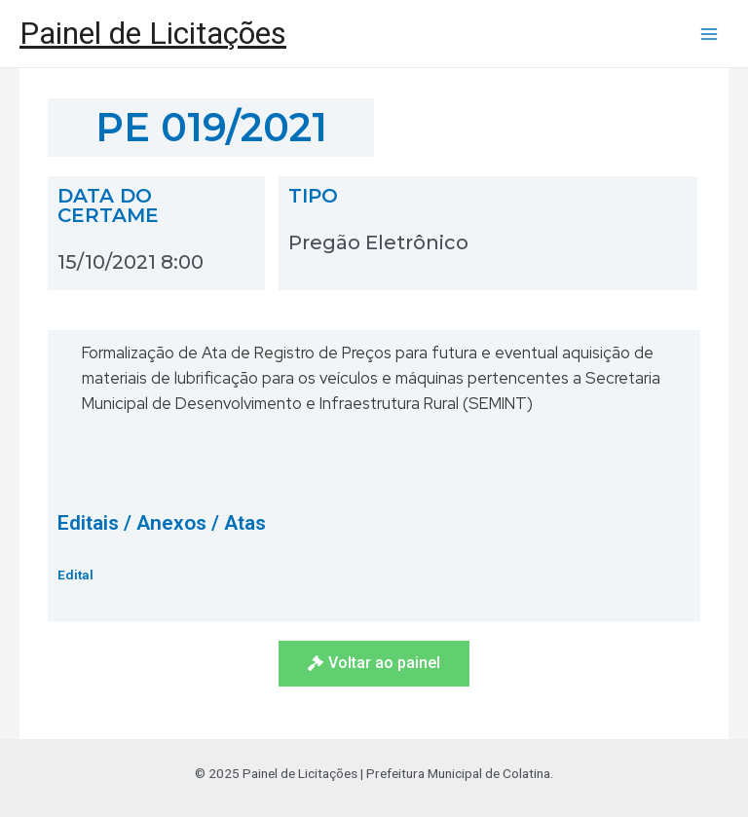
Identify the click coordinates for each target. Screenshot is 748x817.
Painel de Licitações (152, 33)
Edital (75, 574)
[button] (374, 664)
